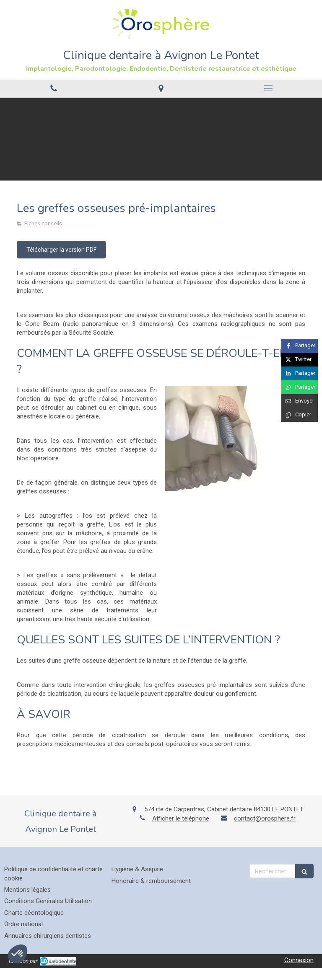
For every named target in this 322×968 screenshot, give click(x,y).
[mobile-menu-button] (268, 88)
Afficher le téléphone (180, 818)
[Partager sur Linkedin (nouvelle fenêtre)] (299, 373)
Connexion (299, 960)
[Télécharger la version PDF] (61, 249)
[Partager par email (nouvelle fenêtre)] (299, 401)
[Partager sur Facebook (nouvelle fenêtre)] (299, 346)
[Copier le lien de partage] (299, 415)
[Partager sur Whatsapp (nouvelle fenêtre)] (299, 387)
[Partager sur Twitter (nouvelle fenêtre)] (299, 360)
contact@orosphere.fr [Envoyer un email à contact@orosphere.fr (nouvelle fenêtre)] (265, 818)
